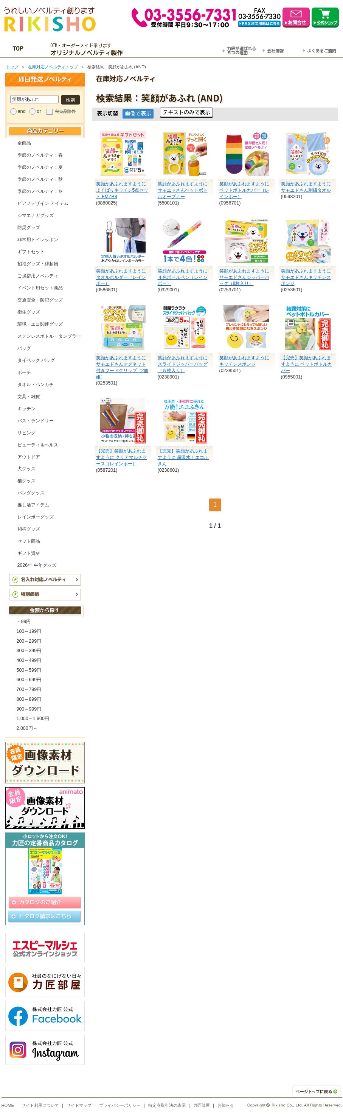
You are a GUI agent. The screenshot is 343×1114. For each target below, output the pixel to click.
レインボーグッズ (35, 517)
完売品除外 (65, 111)
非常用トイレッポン (37, 239)
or (39, 111)
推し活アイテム (33, 505)
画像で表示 (138, 113)
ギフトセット (31, 251)
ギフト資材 (28, 553)
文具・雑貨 (28, 396)
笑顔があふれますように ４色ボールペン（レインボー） (183, 277)
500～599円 (29, 670)
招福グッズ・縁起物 (37, 263)
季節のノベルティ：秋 (40, 179)
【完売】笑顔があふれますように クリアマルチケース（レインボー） (121, 457)
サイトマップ (79, 1105)
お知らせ (225, 1105)
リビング (26, 432)
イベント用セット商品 (40, 288)
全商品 (24, 143)
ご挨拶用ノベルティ (37, 275)
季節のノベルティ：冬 (40, 191)
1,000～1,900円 (33, 718)
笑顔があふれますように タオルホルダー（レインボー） (121, 277)
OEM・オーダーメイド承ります (88, 49)
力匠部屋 (201, 1105)
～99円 (24, 621)
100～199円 (29, 631)
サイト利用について (40, 1105)
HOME (8, 1105)
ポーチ (24, 372)
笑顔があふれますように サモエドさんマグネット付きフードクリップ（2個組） (122, 367)
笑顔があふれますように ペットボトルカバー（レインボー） (244, 190)
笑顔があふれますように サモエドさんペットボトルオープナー (183, 190)
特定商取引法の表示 (167, 1105)
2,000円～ (27, 728)
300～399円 (29, 650)
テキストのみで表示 (186, 112)
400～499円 (29, 660)
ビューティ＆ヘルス (37, 445)
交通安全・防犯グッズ (40, 300)
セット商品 (28, 541)
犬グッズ (26, 468)
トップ (12, 67)
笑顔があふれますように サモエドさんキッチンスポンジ (306, 277)
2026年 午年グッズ (36, 565)
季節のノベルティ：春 (40, 155)
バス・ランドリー (35, 420)
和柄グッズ (28, 529)
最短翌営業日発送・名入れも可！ (181, 49)
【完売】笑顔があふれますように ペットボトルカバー (306, 364)
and (22, 111)
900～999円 (29, 709)
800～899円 (29, 699)
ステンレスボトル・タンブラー (49, 336)
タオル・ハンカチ (35, 384)
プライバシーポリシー (120, 1105)
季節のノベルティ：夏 (40, 167)
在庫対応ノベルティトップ (53, 67)
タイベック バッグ (36, 360)
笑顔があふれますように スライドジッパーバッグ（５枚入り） (183, 364)
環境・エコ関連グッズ (40, 324)
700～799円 (29, 689)
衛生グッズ (28, 312)
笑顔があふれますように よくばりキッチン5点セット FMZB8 (122, 190)
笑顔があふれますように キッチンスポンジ (244, 361)
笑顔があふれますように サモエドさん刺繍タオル (306, 187)
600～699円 (29, 679)
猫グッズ (26, 480)
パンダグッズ (31, 492)
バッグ (24, 348)
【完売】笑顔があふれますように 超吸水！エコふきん (183, 457)
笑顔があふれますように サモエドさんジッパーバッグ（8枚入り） (244, 277)
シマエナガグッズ (35, 215)
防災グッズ (28, 227)
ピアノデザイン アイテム (42, 203)
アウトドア (28, 457)
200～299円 (29, 641)
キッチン (26, 408)
